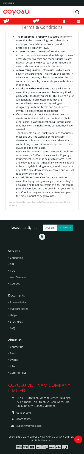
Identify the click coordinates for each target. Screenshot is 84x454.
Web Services (18, 277)
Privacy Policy (18, 302)
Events (14, 360)
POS (12, 271)
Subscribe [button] (65, 227)
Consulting (16, 258)
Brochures (16, 321)
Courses (15, 283)
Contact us (16, 347)
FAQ (12, 328)
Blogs (13, 353)
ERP (12, 264)
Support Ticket (19, 309)
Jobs (12, 366)
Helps (13, 315)
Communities (18, 372)
